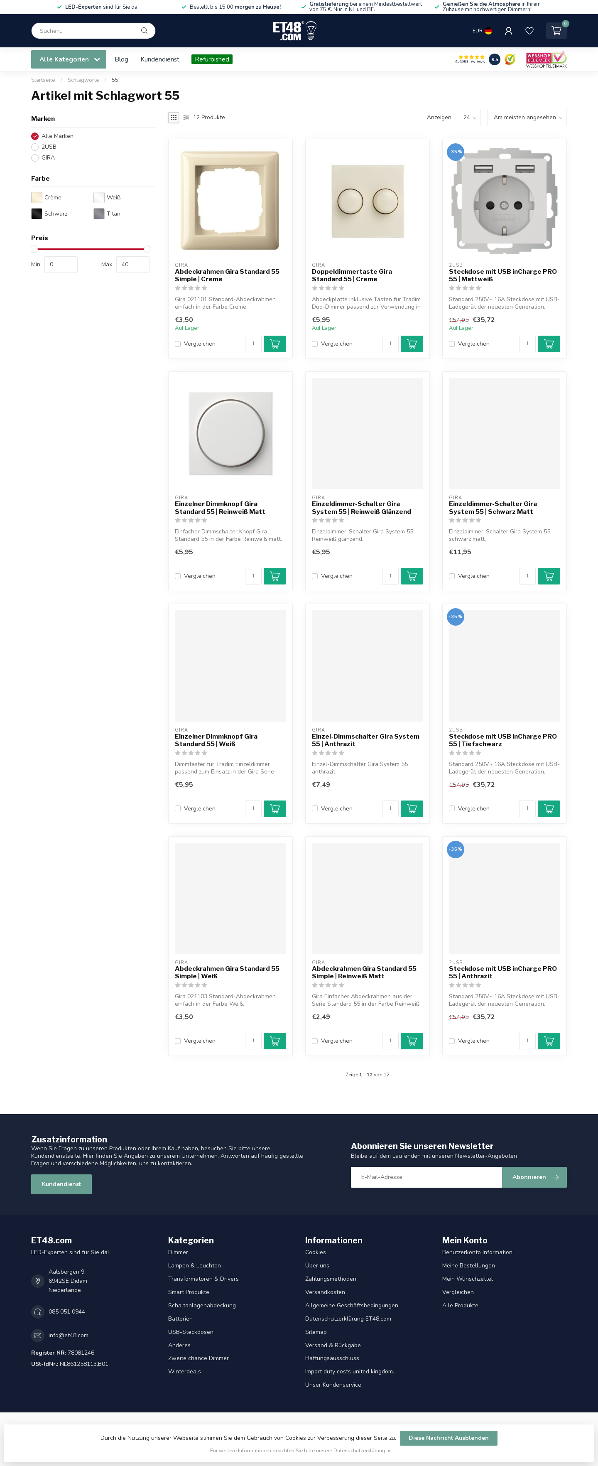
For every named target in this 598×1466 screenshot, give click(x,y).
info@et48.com (68, 1335)
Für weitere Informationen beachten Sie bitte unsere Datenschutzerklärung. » (300, 1450)
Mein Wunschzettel (467, 1279)
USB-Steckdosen (190, 1332)
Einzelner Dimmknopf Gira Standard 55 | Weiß (216, 740)
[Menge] (253, 344)
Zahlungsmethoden (330, 1279)
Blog (121, 59)
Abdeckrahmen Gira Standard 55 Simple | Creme (227, 275)
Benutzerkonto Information (477, 1252)
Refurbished (212, 59)
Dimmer (178, 1252)
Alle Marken (58, 136)
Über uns (317, 1266)
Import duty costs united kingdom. (349, 1371)
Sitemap (316, 1332)
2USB (49, 147)
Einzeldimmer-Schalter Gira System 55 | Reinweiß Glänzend (361, 507)
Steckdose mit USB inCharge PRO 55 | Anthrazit (503, 972)
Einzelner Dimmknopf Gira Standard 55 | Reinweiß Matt (220, 507)
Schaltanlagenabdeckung (202, 1305)
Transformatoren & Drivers (203, 1279)
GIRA (48, 158)
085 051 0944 (67, 1312)
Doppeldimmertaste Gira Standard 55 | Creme (352, 275)
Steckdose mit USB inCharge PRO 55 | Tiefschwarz (503, 740)
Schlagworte (83, 80)
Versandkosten (325, 1292)
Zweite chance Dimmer (198, 1358)
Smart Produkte (188, 1292)
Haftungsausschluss (332, 1358)
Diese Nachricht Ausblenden (449, 1438)
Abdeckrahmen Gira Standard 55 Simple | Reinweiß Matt (364, 972)
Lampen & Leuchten (194, 1266)
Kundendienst (159, 59)
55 (115, 80)
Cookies (315, 1252)
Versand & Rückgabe (333, 1345)
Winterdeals (184, 1371)
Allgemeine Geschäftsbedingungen (351, 1305)
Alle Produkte (460, 1305)
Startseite (43, 80)
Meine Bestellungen (468, 1266)
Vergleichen (200, 344)
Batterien (180, 1319)
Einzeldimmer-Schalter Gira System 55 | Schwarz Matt (493, 507)
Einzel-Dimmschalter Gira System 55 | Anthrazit (365, 740)
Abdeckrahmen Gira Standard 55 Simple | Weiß (227, 972)
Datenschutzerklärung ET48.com (348, 1319)
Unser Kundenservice (333, 1385)
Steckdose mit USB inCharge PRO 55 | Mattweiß (503, 275)
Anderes (179, 1345)
